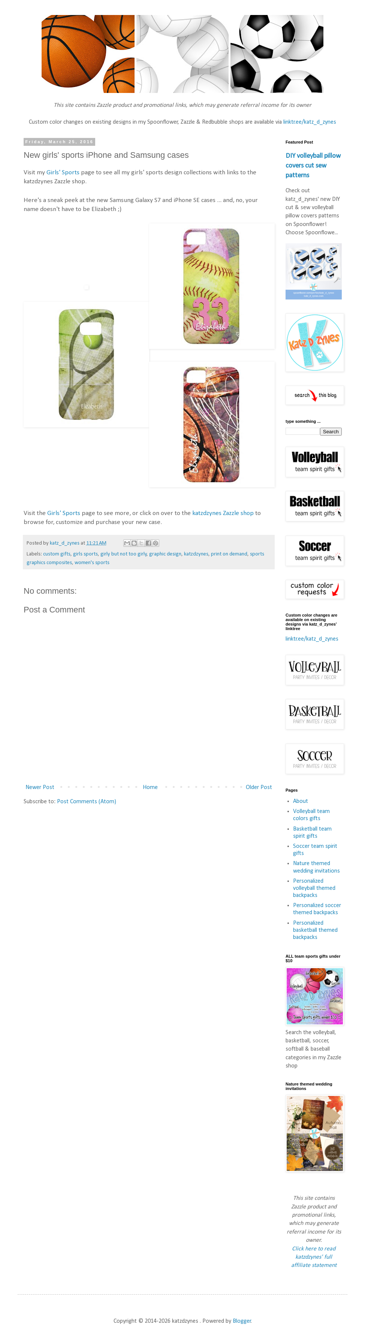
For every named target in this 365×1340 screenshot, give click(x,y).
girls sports (85, 554)
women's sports (92, 563)
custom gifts (56, 554)
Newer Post (39, 788)
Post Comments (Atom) (86, 802)
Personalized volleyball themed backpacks (314, 888)
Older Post (259, 788)
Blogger (242, 1321)
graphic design (165, 554)
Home (150, 788)
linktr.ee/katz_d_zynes (309, 122)
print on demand (229, 554)
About (300, 801)
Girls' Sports (62, 172)
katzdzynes (196, 554)
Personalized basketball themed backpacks (315, 930)
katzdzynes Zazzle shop (223, 513)
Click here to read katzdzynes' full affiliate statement (314, 1257)
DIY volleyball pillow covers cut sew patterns (313, 166)
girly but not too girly (123, 554)
